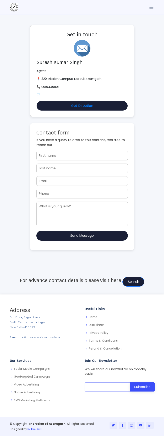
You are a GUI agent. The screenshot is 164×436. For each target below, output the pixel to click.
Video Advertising (26, 384)
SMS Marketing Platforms (32, 400)
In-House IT (35, 429)
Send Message (82, 235)
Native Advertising (27, 392)
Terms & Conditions (103, 340)
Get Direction (82, 105)
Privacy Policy (98, 332)
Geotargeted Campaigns (32, 376)
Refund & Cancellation (105, 348)
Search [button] (133, 282)
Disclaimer (96, 324)
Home (93, 316)
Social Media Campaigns (32, 368)
